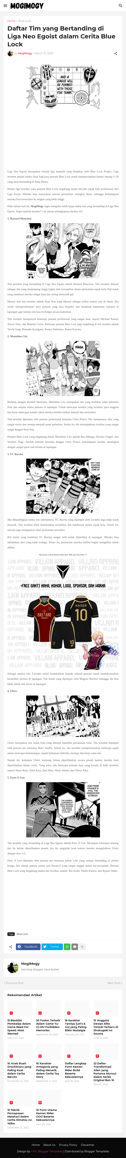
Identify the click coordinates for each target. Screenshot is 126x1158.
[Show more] (82, 947)
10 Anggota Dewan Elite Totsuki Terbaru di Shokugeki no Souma (106, 1027)
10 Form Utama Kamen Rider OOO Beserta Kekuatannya (46, 1115)
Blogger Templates (96, 1151)
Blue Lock (24, 21)
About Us (49, 1145)
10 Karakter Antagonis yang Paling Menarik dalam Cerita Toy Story (47, 1070)
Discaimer (87, 1145)
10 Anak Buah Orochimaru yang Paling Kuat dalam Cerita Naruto (19, 1070)
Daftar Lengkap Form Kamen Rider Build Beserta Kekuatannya (75, 1070)
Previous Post (15, 983)
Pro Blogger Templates (48, 1151)
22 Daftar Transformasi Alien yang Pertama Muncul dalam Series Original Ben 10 (105, 1072)
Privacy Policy (68, 1145)
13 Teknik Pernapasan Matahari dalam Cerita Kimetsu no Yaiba (19, 1116)
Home (11, 21)
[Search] (121, 6)
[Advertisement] (63, 139)
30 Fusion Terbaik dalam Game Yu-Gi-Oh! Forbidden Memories (48, 1025)
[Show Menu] (5, 6)
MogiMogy (30, 964)
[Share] (116, 53)
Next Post (114, 983)
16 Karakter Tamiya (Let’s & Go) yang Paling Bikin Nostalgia (76, 1025)
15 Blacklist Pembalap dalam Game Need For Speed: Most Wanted (19, 1027)
